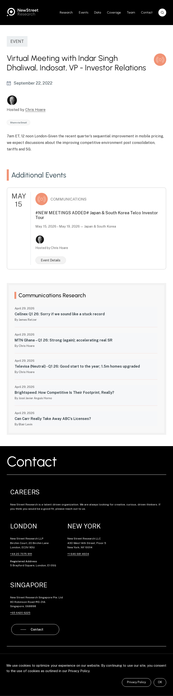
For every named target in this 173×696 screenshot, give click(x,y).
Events (83, 12)
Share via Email (18, 122)
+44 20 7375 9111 (21, 553)
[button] (162, 12)
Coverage (114, 12)
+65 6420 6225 (20, 612)
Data (97, 12)
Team (131, 12)
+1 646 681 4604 (78, 553)
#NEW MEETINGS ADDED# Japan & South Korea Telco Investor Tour (96, 215)
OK (160, 682)
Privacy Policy (136, 682)
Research (66, 12)
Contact (147, 12)
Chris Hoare (35, 110)
